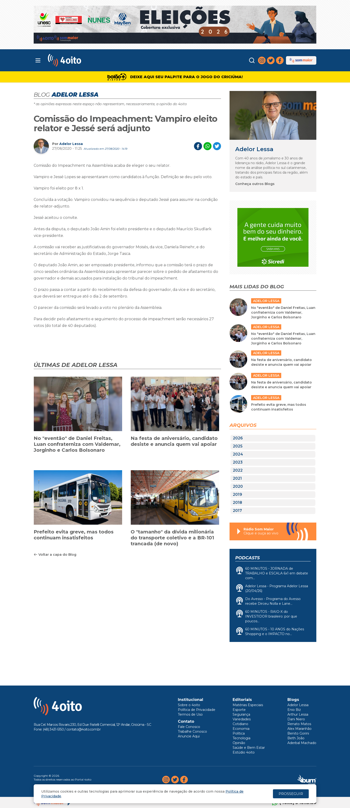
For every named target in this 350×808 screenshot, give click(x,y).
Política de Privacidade (196, 710)
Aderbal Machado (301, 743)
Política (239, 733)
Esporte (239, 710)
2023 (238, 462)
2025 (238, 446)
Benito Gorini (298, 733)
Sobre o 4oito (189, 705)
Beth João (295, 738)
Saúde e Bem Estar (249, 747)
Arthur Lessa (297, 714)
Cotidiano (240, 724)
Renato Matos (299, 724)
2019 (237, 494)
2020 (238, 486)
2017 (237, 510)
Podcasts (247, 557)
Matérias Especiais (248, 705)
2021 (237, 478)
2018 (237, 502)
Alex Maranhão (299, 729)
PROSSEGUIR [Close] (291, 793)
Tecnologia (241, 738)
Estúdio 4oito (244, 752)
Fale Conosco (189, 727)
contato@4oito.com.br (83, 729)
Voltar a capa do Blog (55, 554)
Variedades (242, 719)
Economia (241, 729)
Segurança (241, 714)
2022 (238, 470)
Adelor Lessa (71, 144)
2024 (238, 454)
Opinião (239, 743)
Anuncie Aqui (189, 736)
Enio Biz (294, 710)
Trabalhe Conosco (192, 731)
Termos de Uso (190, 714)
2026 (238, 438)
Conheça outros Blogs (255, 184)
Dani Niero (296, 719)
